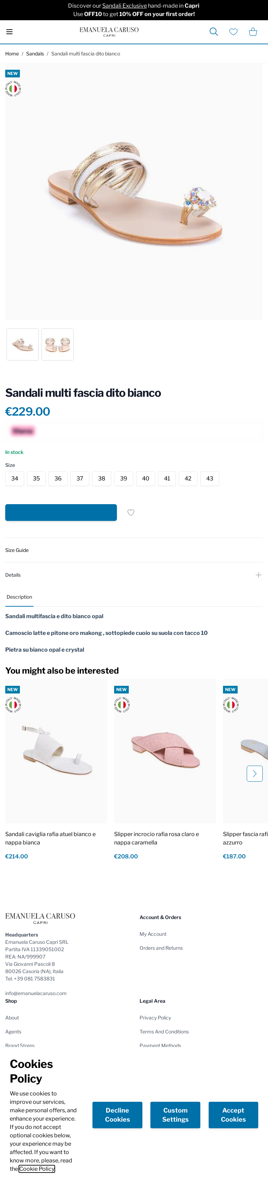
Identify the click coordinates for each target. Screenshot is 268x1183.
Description (19, 597)
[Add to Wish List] (130, 512)
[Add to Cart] (61, 512)
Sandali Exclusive (124, 5)
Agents (13, 1031)
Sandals (35, 53)
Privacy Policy (155, 1018)
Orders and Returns (161, 948)
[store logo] (109, 32)
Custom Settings (175, 1115)
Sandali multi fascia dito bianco (85, 53)
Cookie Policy (36, 1169)
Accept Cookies (233, 1115)
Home (12, 53)
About (12, 1018)
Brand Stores (20, 1045)
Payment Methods (160, 1045)
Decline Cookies (117, 1115)
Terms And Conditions (164, 1031)
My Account (153, 934)
